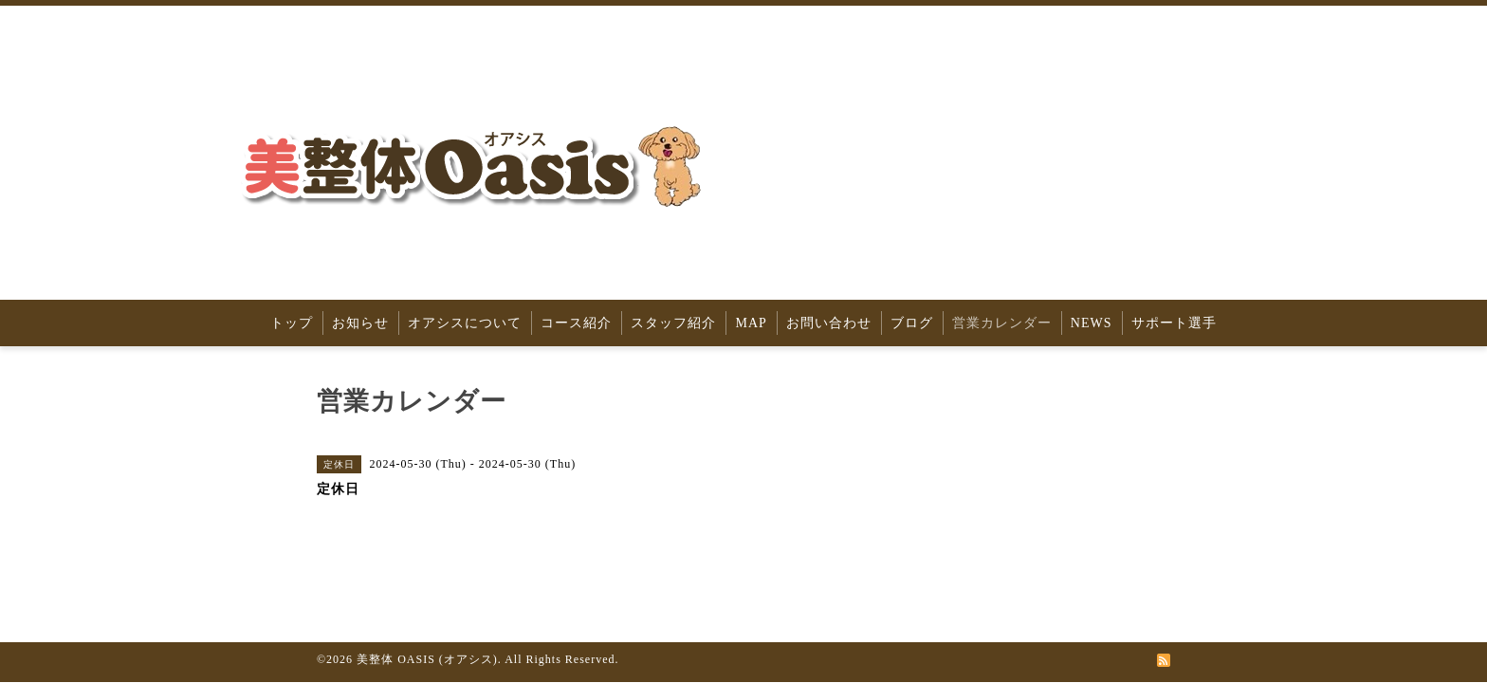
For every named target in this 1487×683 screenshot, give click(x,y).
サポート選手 (1174, 323)
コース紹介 (576, 323)
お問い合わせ (829, 323)
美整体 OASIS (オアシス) (427, 659)
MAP (750, 323)
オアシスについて (465, 323)
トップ (291, 323)
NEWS (1091, 323)
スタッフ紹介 (673, 323)
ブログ (911, 323)
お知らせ (360, 323)
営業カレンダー (1002, 323)
